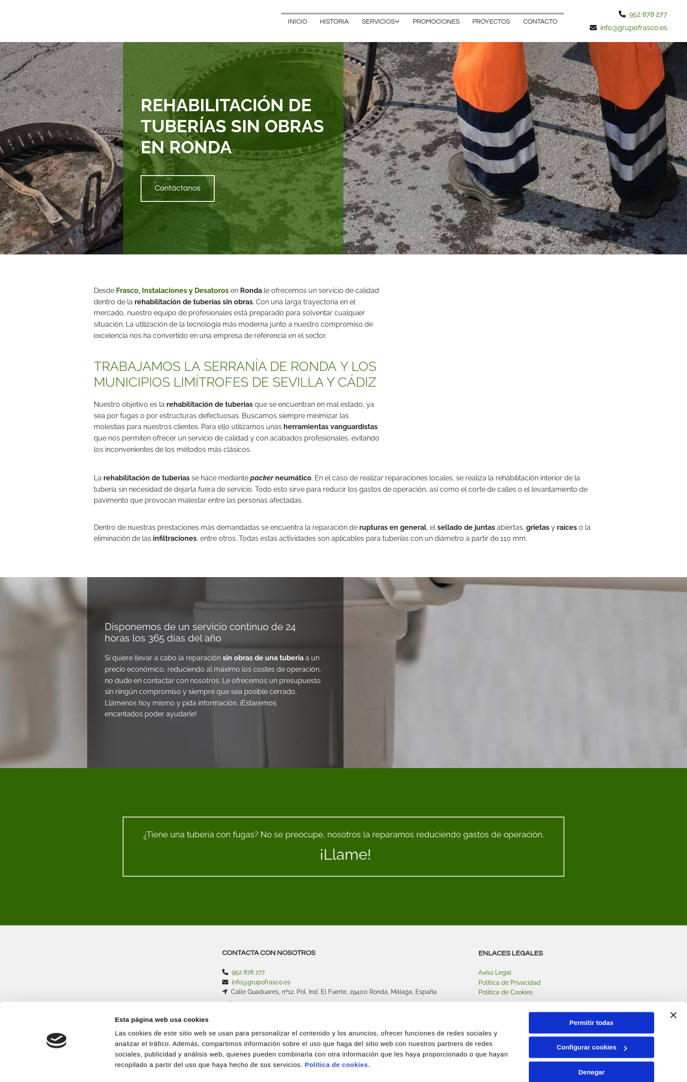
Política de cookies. (337, 1040)
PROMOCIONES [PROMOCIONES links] (435, 21)
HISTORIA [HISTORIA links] (333, 21)
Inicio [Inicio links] (296, 21)
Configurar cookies (591, 1023)
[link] (380, 21)
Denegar (591, 1048)
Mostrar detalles (140, 1064)
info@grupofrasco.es (633, 28)
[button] (178, 188)
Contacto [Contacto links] (540, 21)
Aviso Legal (494, 972)
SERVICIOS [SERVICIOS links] (377, 21)
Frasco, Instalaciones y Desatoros (172, 290)
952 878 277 (648, 14)
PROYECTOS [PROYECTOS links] (491, 21)
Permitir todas (592, 998)
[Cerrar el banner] (673, 991)
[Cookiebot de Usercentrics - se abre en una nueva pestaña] (56, 1064)
